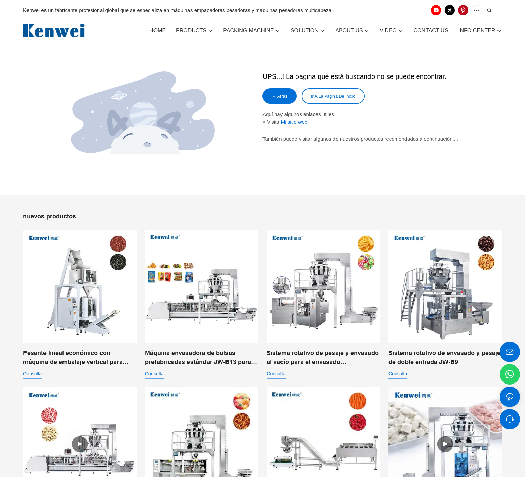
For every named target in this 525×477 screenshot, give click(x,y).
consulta (32, 373)
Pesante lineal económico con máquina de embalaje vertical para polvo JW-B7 (73, 358)
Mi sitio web (294, 123)
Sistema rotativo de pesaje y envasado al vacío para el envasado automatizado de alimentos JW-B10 (323, 358)
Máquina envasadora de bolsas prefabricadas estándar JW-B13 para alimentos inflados (198, 358)
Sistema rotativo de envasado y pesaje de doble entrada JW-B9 (444, 357)
